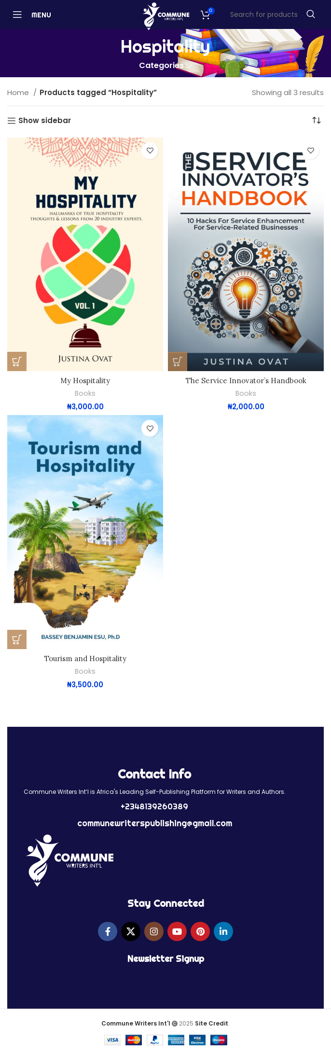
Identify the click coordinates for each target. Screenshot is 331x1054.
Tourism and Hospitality (85, 658)
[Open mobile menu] (29, 14)
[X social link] (130, 930)
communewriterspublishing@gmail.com (154, 822)
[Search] (273, 14)
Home (19, 92)
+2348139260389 (154, 806)
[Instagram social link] (154, 930)
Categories (161, 66)
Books (85, 393)
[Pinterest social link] (200, 930)
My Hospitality (85, 380)
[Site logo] (165, 16)
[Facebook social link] (107, 930)
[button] (17, 361)
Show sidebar (44, 120)
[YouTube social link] (177, 930)
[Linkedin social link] (223, 930)
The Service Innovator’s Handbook (246, 380)
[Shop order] (316, 120)
